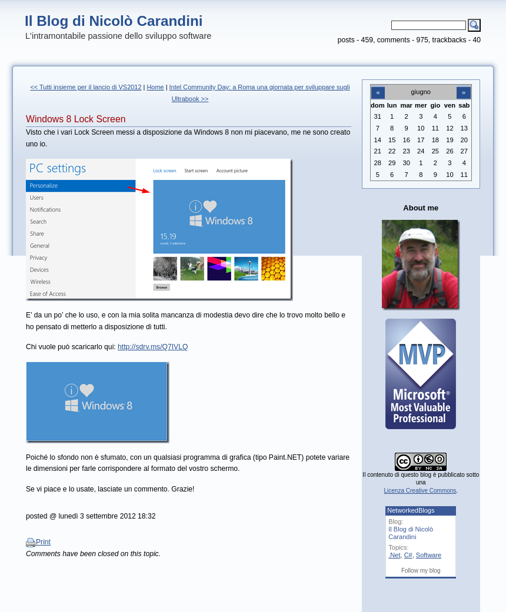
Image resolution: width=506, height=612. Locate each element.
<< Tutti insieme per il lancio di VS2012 (85, 87)
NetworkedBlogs (410, 510)
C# (408, 555)
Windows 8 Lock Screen (75, 119)
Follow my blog (421, 570)
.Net (394, 555)
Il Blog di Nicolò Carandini (114, 21)
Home (155, 87)
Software (428, 555)
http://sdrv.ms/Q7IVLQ (153, 347)
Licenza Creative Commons (420, 490)
